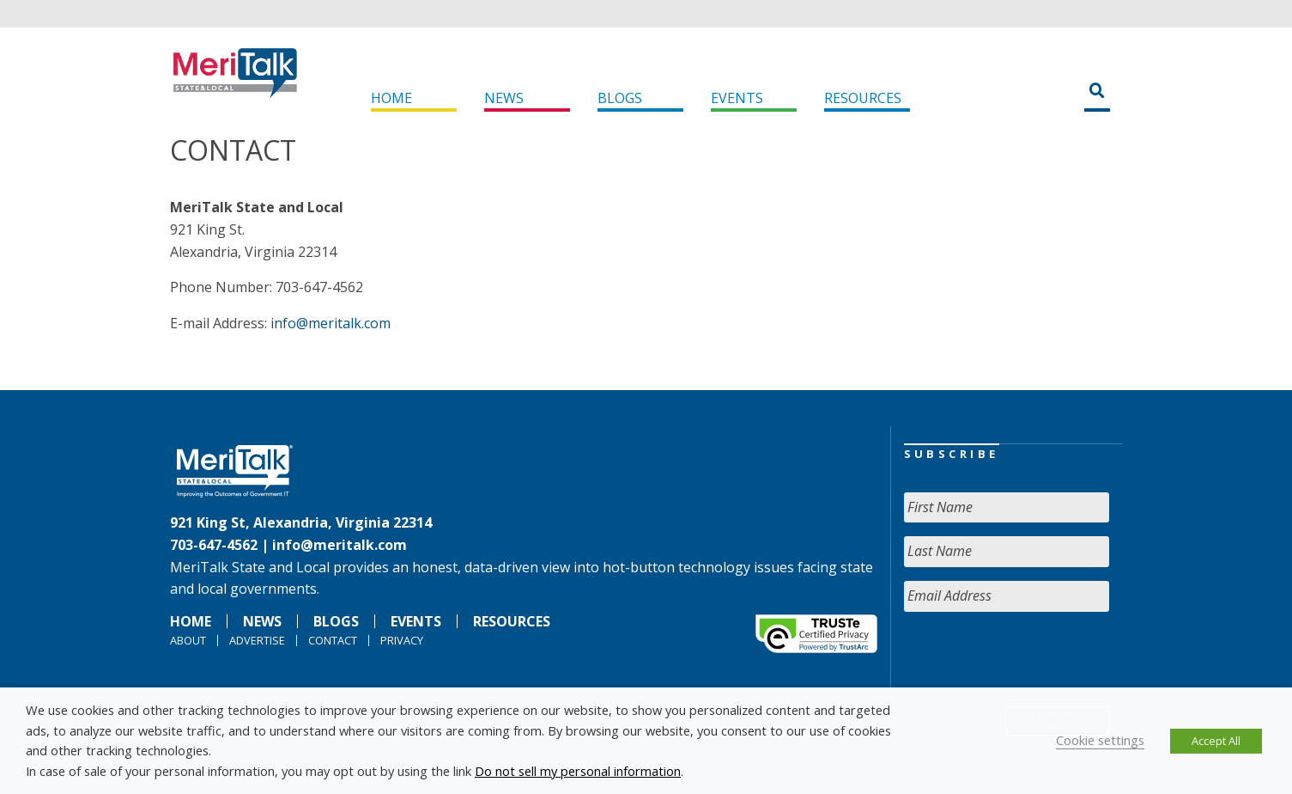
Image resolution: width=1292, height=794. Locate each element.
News (504, 98)
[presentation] (1034, 659)
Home (391, 98)
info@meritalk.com (330, 323)
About (188, 640)
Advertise (257, 640)
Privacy (401, 640)
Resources (862, 98)
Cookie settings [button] (1100, 739)
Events (737, 98)
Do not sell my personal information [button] (578, 770)
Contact (332, 640)
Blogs (619, 98)
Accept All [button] (1216, 740)
